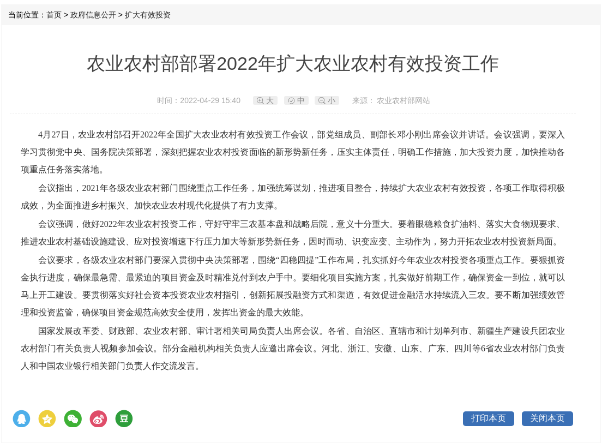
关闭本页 (547, 418)
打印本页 (488, 418)
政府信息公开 (93, 14)
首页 (54, 14)
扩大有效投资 (148, 14)
